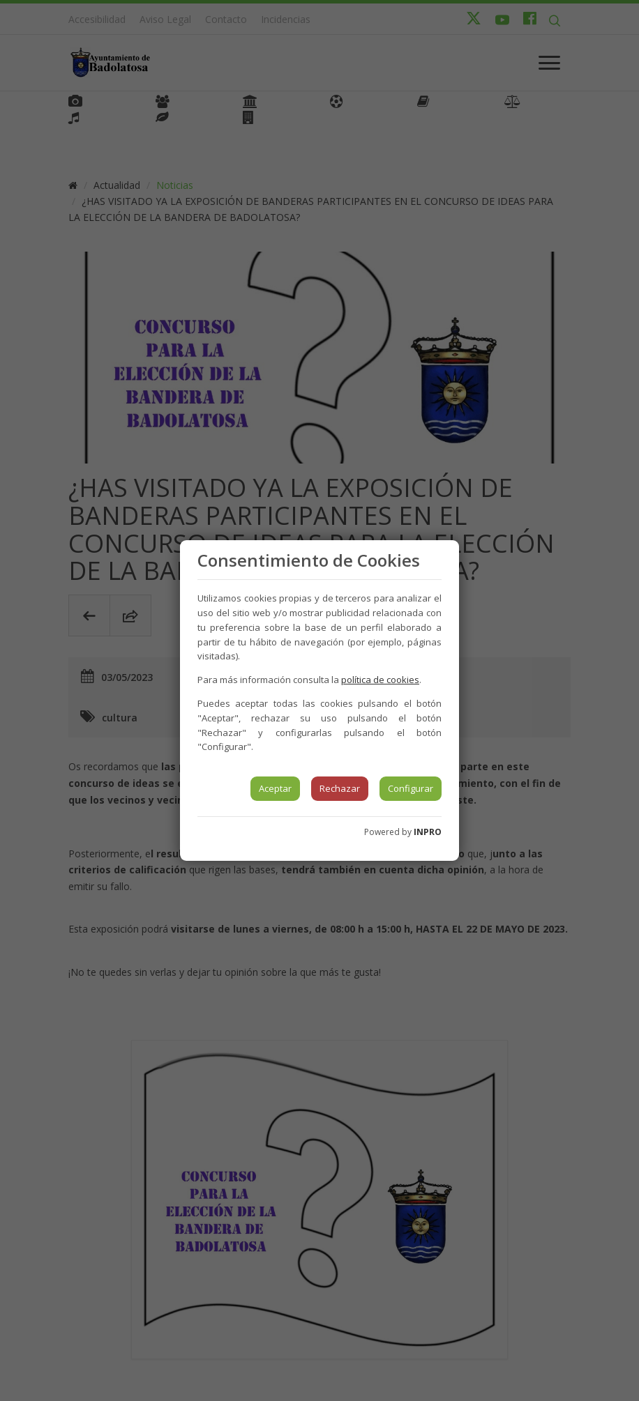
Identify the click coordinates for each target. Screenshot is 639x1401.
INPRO (428, 832)
